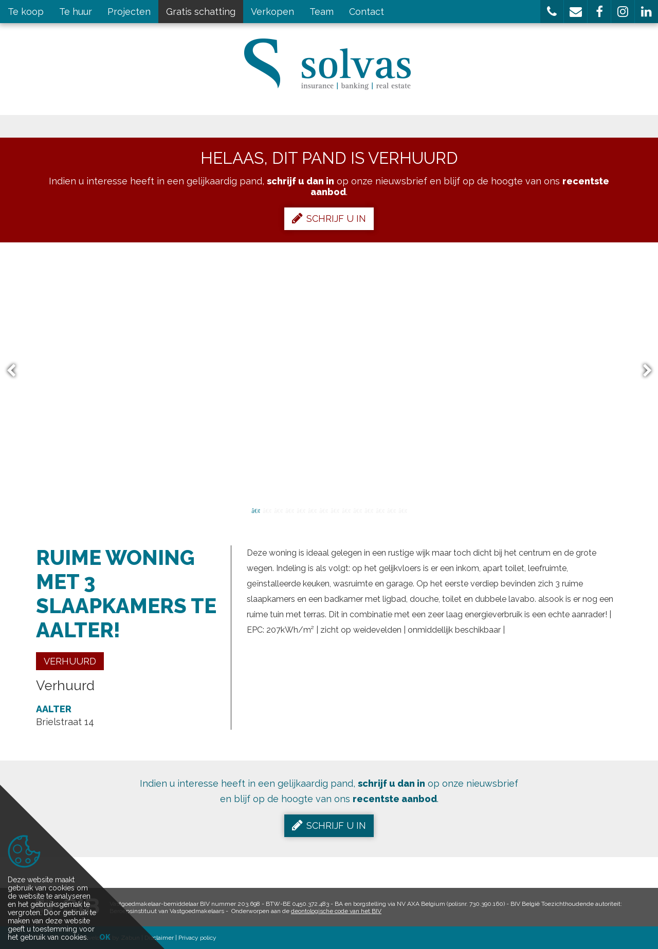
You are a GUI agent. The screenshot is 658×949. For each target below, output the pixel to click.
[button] (551, 11)
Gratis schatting (200, 11)
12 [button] (380, 510)
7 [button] (323, 510)
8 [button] (334, 510)
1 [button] (255, 510)
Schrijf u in (329, 218)
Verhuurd (70, 661)
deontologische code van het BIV (336, 911)
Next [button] (642, 371)
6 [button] (312, 510)
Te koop (26, 11)
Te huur (75, 11)
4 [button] (289, 510)
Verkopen (272, 11)
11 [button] (368, 510)
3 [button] (278, 510)
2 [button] (266, 510)
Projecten (129, 11)
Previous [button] (16, 371)
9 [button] (346, 510)
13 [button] (391, 510)
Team (321, 11)
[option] (329, 370)
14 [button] (402, 510)
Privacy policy (197, 937)
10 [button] (357, 510)
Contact (366, 11)
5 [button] (300, 510)
